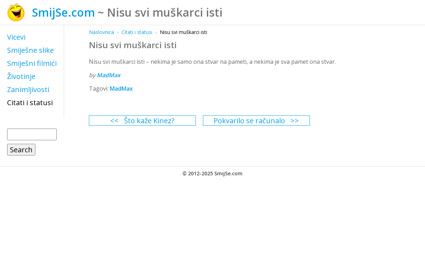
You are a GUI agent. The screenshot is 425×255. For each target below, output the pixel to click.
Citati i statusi (30, 102)
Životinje (21, 76)
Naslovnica (101, 32)
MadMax (108, 75)
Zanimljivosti (28, 89)
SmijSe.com (63, 12)
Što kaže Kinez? (149, 120)
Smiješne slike (30, 50)
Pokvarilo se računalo (249, 120)
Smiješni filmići (32, 63)
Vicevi (16, 37)
